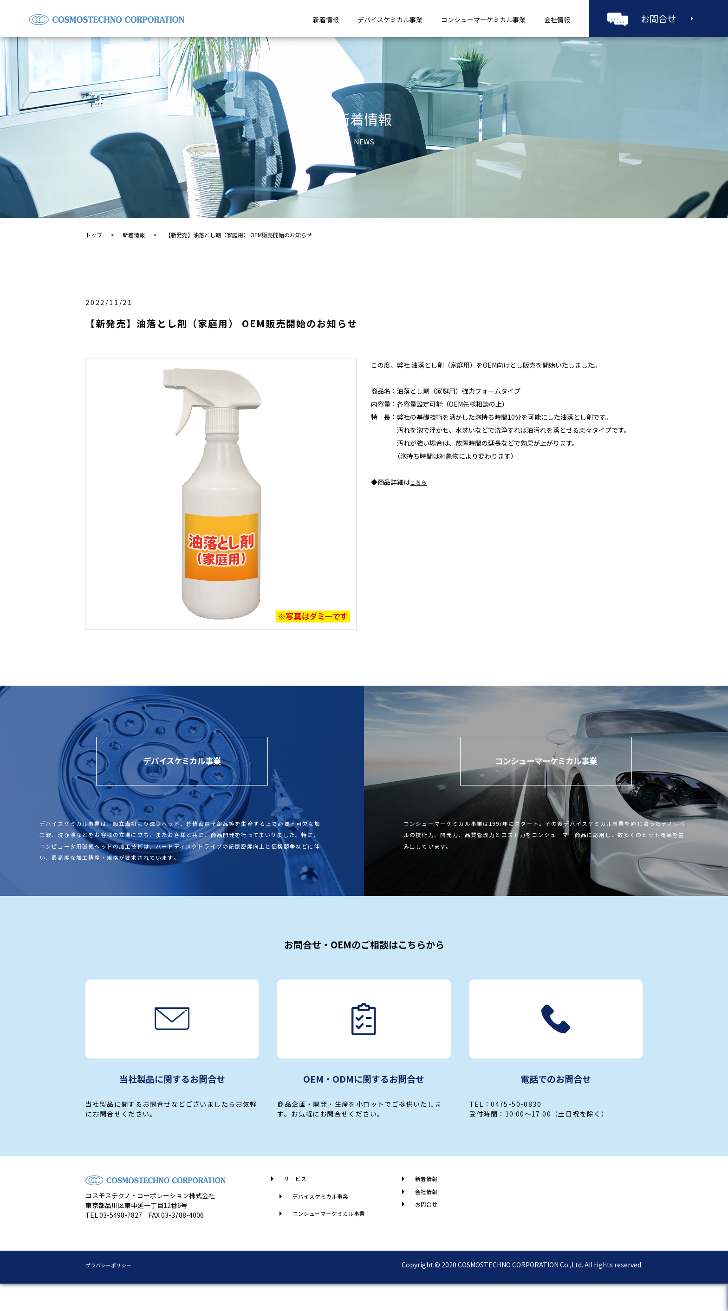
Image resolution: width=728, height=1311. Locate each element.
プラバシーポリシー (114, 1292)
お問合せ (658, 18)
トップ (93, 235)
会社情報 (557, 19)
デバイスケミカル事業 (390, 19)
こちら (419, 482)
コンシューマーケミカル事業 (483, 19)
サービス (297, 1202)
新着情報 (326, 19)
